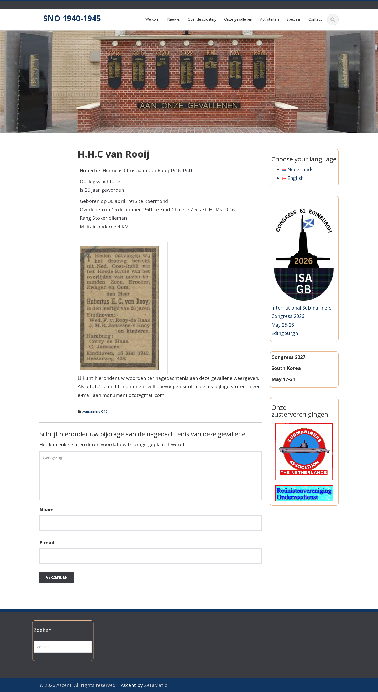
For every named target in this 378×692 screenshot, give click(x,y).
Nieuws (173, 19)
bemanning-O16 (94, 411)
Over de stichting (202, 19)
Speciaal (294, 19)
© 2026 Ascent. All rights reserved (77, 685)
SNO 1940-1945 (72, 18)
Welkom (152, 19)
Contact (315, 19)
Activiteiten (269, 19)
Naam (46, 509)
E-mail (46, 542)
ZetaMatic (155, 685)
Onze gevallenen (238, 19)
